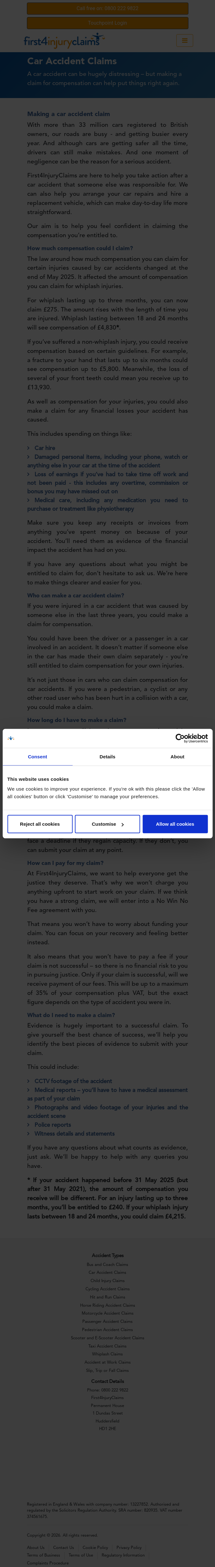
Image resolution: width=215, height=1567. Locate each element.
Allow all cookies (175, 824)
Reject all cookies (40, 824)
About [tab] (178, 756)
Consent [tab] (37, 756)
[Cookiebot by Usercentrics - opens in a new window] (180, 738)
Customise (108, 824)
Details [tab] (108, 756)
